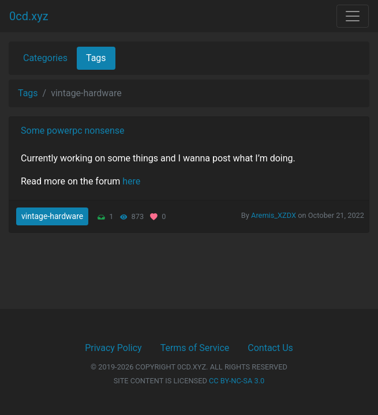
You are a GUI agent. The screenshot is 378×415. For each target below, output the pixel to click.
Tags (96, 57)
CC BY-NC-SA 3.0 (236, 380)
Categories (45, 57)
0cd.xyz (28, 16)
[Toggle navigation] (352, 16)
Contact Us (270, 347)
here (131, 181)
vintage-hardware (52, 216)
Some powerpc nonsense (73, 130)
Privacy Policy (113, 347)
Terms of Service (195, 347)
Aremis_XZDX (273, 215)
